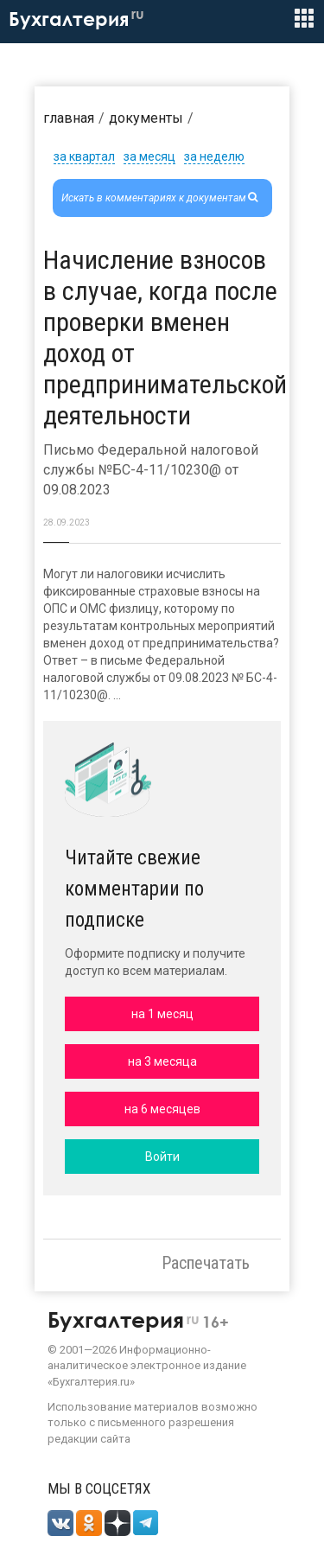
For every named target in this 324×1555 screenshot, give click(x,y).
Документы (146, 118)
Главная (68, 118)
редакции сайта (89, 1438)
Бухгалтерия (76, 19)
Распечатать (206, 1262)
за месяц (149, 156)
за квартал (84, 156)
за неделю (214, 156)
